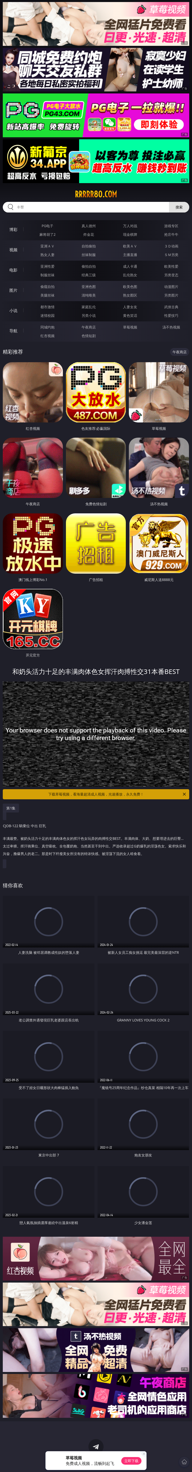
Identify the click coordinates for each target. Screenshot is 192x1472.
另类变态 (171, 275)
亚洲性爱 (47, 266)
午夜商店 (89, 327)
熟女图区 (130, 295)
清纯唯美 (89, 295)
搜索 (179, 207)
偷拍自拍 (89, 266)
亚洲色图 (89, 286)
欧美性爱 (171, 266)
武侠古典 (171, 306)
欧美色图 (130, 286)
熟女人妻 (47, 254)
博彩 (13, 229)
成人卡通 (130, 266)
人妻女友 (130, 306)
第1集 (10, 808)
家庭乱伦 (89, 306)
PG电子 (48, 225)
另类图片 (171, 295)
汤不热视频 (171, 327)
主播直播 (130, 254)
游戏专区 (171, 225)
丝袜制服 (89, 254)
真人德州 (89, 225)
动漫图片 (171, 286)
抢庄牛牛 (171, 234)
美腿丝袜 (47, 295)
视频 (13, 250)
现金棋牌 (130, 234)
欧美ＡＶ (130, 246)
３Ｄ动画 (171, 246)
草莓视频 (130, 327)
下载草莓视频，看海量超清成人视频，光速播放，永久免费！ (117, 794)
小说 (13, 310)
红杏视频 (47, 335)
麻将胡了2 (47, 234)
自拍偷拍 (89, 246)
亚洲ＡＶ (47, 246)
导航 (13, 331)
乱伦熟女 (130, 275)
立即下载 (131, 1460)
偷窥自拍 (47, 286)
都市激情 (47, 306)
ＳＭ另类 (171, 254)
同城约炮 (47, 327)
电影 (13, 270)
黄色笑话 (130, 315)
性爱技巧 (171, 315)
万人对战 (130, 225)
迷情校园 (47, 315)
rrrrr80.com (96, 194)
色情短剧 (89, 335)
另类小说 (89, 315)
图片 (13, 290)
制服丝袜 (47, 275)
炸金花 (88, 234)
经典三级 (89, 275)
